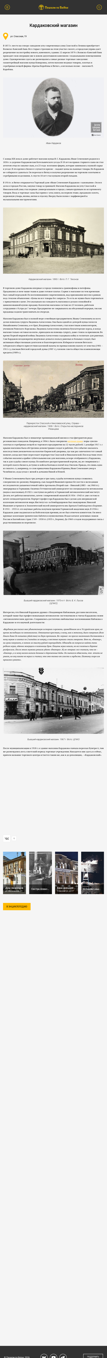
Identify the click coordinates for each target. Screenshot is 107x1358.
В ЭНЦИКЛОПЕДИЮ (16, 906)
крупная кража (75, 441)
